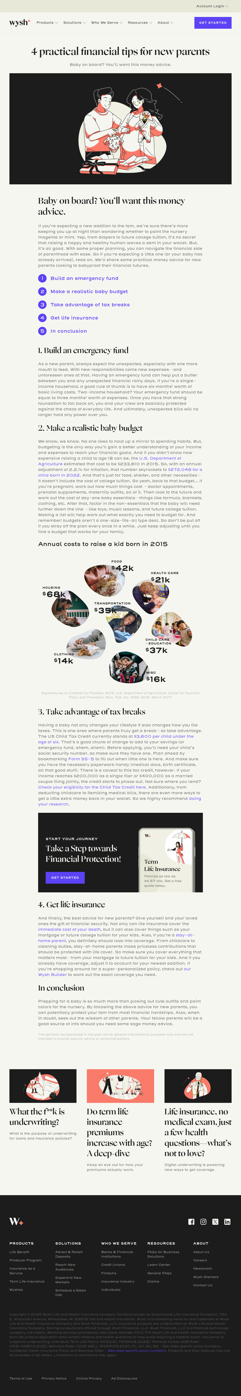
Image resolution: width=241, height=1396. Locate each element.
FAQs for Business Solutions (163, 1254)
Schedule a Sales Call (70, 1293)
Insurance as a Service (22, 1271)
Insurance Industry (117, 1281)
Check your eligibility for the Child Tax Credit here (92, 787)
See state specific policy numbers (137, 1350)
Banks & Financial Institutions (117, 1254)
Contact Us (202, 1285)
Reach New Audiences (65, 1267)
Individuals (110, 1289)
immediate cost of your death (69, 929)
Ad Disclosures (124, 1378)
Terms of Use (20, 1378)
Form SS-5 (81, 759)
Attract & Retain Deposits (69, 1254)
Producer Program (25, 1260)
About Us (201, 1252)
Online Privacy (89, 1378)
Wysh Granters (206, 1277)
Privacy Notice (54, 1378)
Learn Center (158, 1265)
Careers (200, 1260)
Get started (65, 877)
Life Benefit (19, 1252)
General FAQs (159, 1273)
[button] (212, 6)
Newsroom (202, 1268)
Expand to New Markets (68, 1280)
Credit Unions (113, 1265)
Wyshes (16, 1289)
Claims (153, 1281)
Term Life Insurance (26, 1281)
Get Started (213, 22)
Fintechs (108, 1273)
